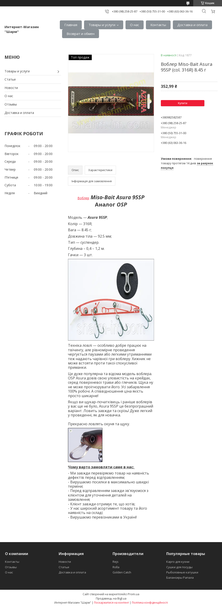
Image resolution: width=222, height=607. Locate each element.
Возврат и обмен (80, 33)
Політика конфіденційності (150, 603)
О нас (134, 24)
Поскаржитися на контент (111, 603)
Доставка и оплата (192, 24)
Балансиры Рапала (180, 577)
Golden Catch (122, 572)
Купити (182, 103)
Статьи (10, 79)
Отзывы (11, 104)
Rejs (115, 562)
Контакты (158, 24)
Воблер (83, 198)
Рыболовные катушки (182, 572)
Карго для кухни (177, 562)
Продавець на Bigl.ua (111, 598)
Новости (11, 88)
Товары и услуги (102, 24)
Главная (70, 24)
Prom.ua (133, 594)
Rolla (116, 567)
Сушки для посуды (179, 567)
